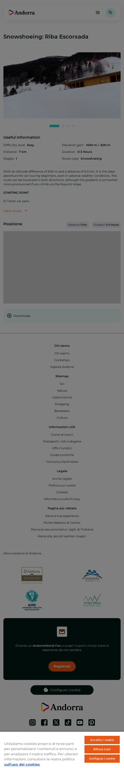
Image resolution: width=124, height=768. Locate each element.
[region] (62, 749)
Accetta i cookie (102, 740)
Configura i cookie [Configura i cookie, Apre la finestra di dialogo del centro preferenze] (102, 758)
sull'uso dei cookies (22, 764)
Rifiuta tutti (102, 749)
